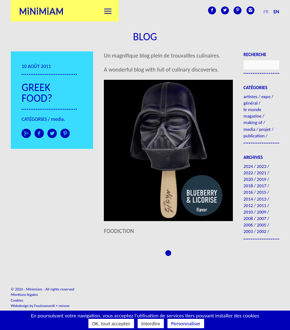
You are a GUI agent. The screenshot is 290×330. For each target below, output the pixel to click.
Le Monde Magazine (253, 113)
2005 (261, 225)
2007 (261, 218)
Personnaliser (186, 323)
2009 (261, 212)
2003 (248, 231)
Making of (253, 122)
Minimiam (41, 11)
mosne (64, 305)
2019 (261, 179)
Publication (254, 135)
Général (251, 103)
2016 (248, 192)
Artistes (251, 96)
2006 (248, 225)
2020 (248, 179)
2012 (248, 205)
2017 (261, 185)
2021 (261, 172)
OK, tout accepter (111, 323)
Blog (145, 36)
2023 (261, 166)
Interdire (150, 323)
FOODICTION (119, 231)
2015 (261, 192)
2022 (248, 172)
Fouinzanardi (44, 305)
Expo (266, 96)
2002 (261, 231)
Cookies (17, 300)
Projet (265, 129)
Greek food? (37, 93)
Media (57, 119)
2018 (248, 185)
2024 (248, 166)
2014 (248, 199)
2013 (261, 199)
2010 (248, 212)
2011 (261, 205)
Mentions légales (24, 294)
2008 (248, 218)
